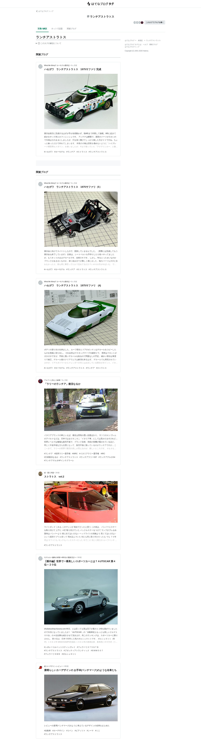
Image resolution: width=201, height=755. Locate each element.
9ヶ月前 (74, 65)
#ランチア (70, 152)
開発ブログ (153, 44)
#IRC (103, 453)
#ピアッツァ (80, 731)
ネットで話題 (57, 29)
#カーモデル (59, 152)
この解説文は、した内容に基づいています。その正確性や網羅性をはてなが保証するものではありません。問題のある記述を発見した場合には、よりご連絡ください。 (48, 44)
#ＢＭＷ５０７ (97, 650)
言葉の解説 (42, 29)
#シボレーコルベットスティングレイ (59, 647)
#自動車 (47, 731)
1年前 (57, 473)
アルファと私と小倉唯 (52, 380)
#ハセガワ (48, 152)
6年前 (66, 666)
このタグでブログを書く (155, 22)
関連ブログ (71, 29)
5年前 (80, 557)
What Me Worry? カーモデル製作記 (57, 65)
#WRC (75, 453)
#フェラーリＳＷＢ (52, 654)
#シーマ (90, 731)
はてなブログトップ (132, 47)
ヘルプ (145, 44)
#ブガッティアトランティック (76, 650)
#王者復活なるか (51, 457)
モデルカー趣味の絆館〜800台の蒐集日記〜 (60, 557)
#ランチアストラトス (98, 152)
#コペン (69, 731)
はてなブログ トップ (44, 11)
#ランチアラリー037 (88, 457)
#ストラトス (82, 152)
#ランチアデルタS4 (107, 457)
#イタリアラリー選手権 (89, 453)
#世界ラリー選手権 (62, 453)
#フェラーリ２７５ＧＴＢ (88, 647)
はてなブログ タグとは (133, 44)
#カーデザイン (58, 731)
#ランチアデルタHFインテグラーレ (59, 460)
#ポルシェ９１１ (69, 654)
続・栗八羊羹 (49, 473)
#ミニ (97, 731)
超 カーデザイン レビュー (53, 666)
